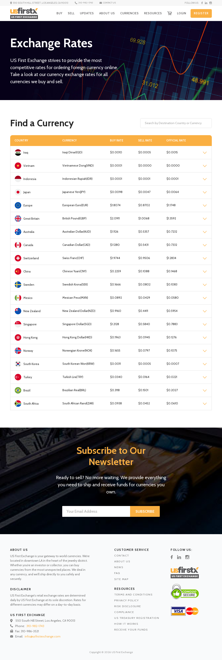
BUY (55, 13)
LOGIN (181, 13)
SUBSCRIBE (144, 511)
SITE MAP (121, 579)
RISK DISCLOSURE (127, 606)
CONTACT (121, 555)
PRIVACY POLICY (126, 600)
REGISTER (201, 13)
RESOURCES (151, 13)
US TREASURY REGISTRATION (136, 617)
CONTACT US (111, 2)
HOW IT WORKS (126, 623)
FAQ (117, 573)
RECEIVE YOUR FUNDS (131, 629)
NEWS (118, 567)
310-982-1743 (86, 2)
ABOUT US (104, 13)
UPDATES (84, 13)
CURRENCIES (127, 13)
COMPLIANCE (124, 612)
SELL (67, 13)
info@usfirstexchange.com (42, 636)
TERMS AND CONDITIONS (133, 594)
